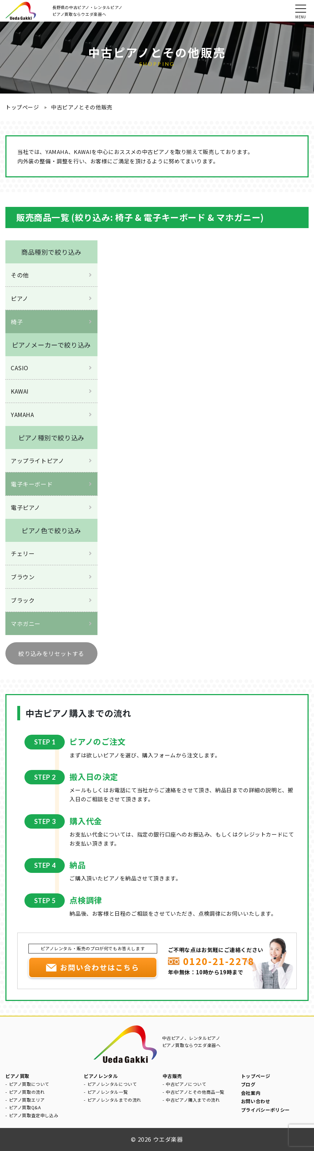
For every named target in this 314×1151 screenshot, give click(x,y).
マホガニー (26, 623)
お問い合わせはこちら (99, 967)
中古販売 (172, 1076)
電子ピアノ (25, 507)
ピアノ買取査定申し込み (34, 1115)
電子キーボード (32, 484)
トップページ (22, 107)
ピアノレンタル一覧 (107, 1092)
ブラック (23, 600)
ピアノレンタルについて (112, 1084)
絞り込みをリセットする (51, 653)
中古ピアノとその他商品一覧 (195, 1092)
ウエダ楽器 (168, 1139)
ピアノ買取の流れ (27, 1092)
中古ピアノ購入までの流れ (193, 1100)
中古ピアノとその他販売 (82, 107)
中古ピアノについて (186, 1084)
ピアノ (19, 298)
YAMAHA (22, 414)
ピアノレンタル (101, 1076)
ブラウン (23, 576)
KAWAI (20, 391)
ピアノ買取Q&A (25, 1107)
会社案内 (250, 1092)
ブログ (248, 1084)
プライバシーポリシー (265, 1109)
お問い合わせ (255, 1101)
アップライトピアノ (37, 460)
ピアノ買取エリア (27, 1100)
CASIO (19, 367)
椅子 (17, 321)
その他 (20, 275)
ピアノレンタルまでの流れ (114, 1100)
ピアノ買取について (29, 1084)
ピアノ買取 (17, 1076)
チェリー (23, 553)
